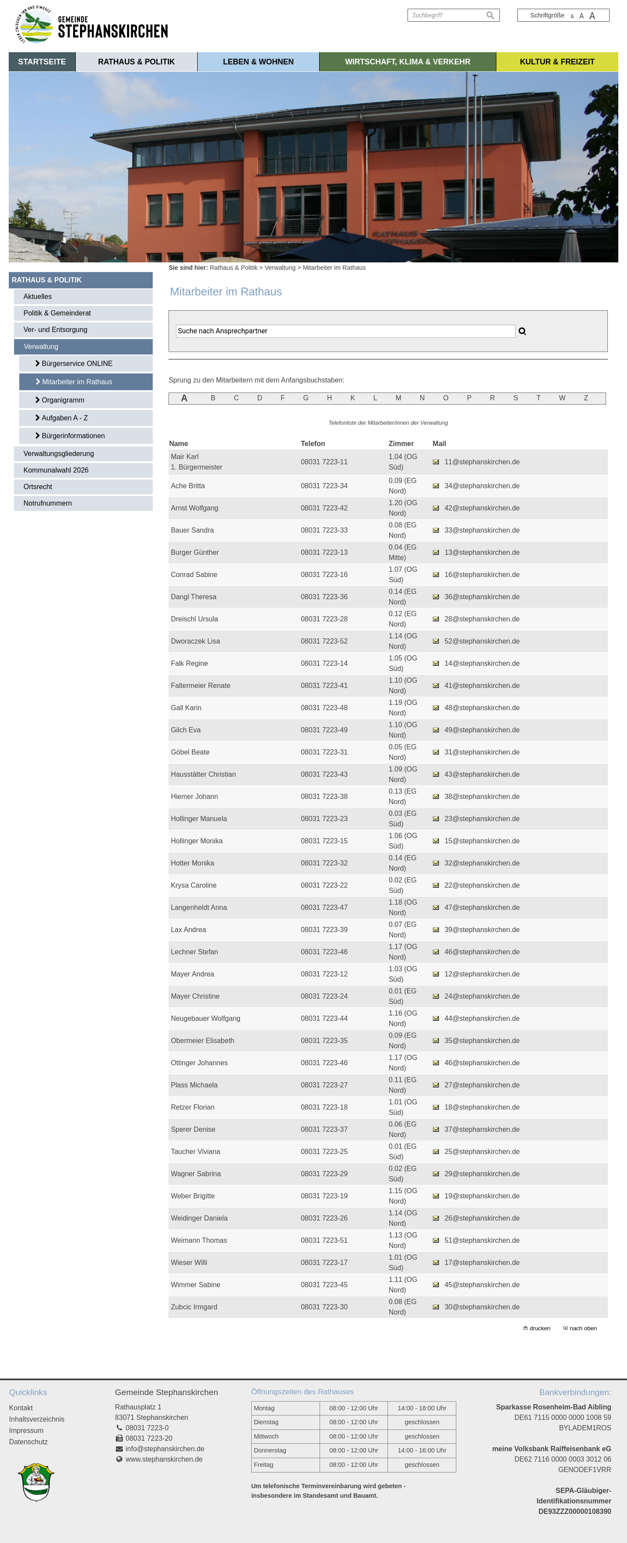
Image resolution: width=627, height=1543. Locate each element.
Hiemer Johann (194, 796)
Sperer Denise (193, 1129)
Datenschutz (28, 1442)
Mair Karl (185, 456)
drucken (540, 1328)
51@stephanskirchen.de (482, 1240)
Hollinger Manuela (199, 818)
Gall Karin (186, 707)
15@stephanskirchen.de (482, 841)
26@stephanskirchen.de (482, 1218)
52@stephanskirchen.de (482, 641)
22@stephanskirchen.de (482, 885)
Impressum (26, 1430)
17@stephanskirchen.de (482, 1262)
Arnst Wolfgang (194, 508)
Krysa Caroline (193, 885)
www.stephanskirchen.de (164, 1459)
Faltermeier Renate (200, 685)
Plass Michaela (194, 1085)
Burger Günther (195, 552)
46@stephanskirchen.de (482, 952)
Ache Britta (188, 486)
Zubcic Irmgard (194, 1307)
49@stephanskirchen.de (482, 730)
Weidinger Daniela (199, 1218)
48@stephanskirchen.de (482, 707)
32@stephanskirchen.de (482, 863)
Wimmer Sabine (195, 1284)
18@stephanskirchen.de (482, 1107)
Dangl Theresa (193, 596)
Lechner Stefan (194, 952)
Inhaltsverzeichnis (36, 1419)
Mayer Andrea (192, 974)
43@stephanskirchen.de (482, 774)
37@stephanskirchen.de (482, 1129)
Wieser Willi (189, 1262)
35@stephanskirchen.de (482, 1040)
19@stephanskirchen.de (482, 1196)
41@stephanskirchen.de (482, 685)
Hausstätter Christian (203, 774)
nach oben (583, 1328)
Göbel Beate (190, 752)
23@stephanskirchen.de (482, 818)
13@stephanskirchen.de (482, 552)
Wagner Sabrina (196, 1173)
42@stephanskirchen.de (482, 508)
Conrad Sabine (194, 574)
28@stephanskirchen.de (482, 619)
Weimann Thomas (199, 1240)
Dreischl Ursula (194, 619)
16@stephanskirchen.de (482, 574)
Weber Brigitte (193, 1196)
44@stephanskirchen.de (482, 1018)
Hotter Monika (192, 863)
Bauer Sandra (192, 530)
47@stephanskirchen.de (482, 907)
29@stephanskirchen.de (482, 1173)
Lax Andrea (188, 929)
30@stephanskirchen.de (482, 1307)
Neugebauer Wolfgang (205, 1018)
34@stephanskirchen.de (482, 486)
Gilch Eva (185, 730)
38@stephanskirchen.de (482, 796)
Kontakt (21, 1408)
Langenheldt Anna (199, 907)
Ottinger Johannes (199, 1063)
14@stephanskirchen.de (482, 663)
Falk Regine (189, 663)
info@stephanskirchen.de (165, 1448)
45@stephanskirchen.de (482, 1284)
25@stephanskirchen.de (482, 1151)
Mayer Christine (195, 996)
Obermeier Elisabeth (202, 1040)
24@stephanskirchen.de (482, 996)
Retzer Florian (192, 1107)
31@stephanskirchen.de (482, 752)
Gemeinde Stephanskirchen (166, 1392)
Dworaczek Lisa (195, 641)
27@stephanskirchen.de (482, 1085)
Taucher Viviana (195, 1151)
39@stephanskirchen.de (482, 929)
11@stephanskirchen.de (482, 462)
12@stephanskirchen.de (482, 974)
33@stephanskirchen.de (482, 530)
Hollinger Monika (196, 841)
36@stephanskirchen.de (482, 596)
